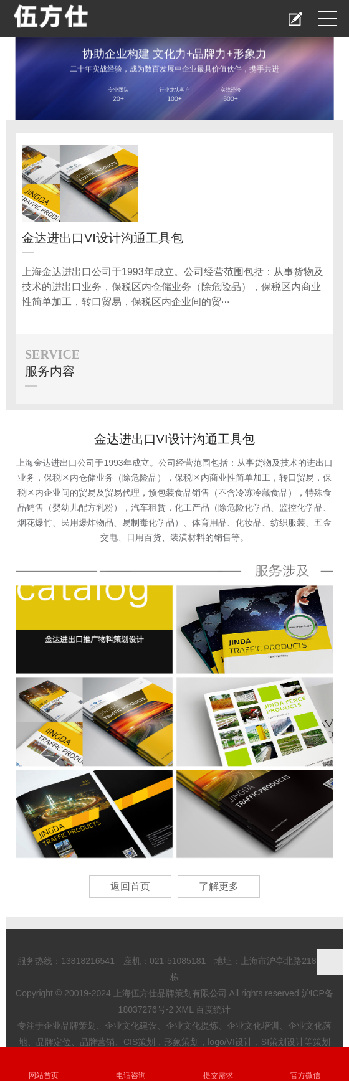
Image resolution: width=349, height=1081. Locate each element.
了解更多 (219, 886)
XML (184, 1009)
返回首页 (130, 886)
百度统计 (213, 1009)
